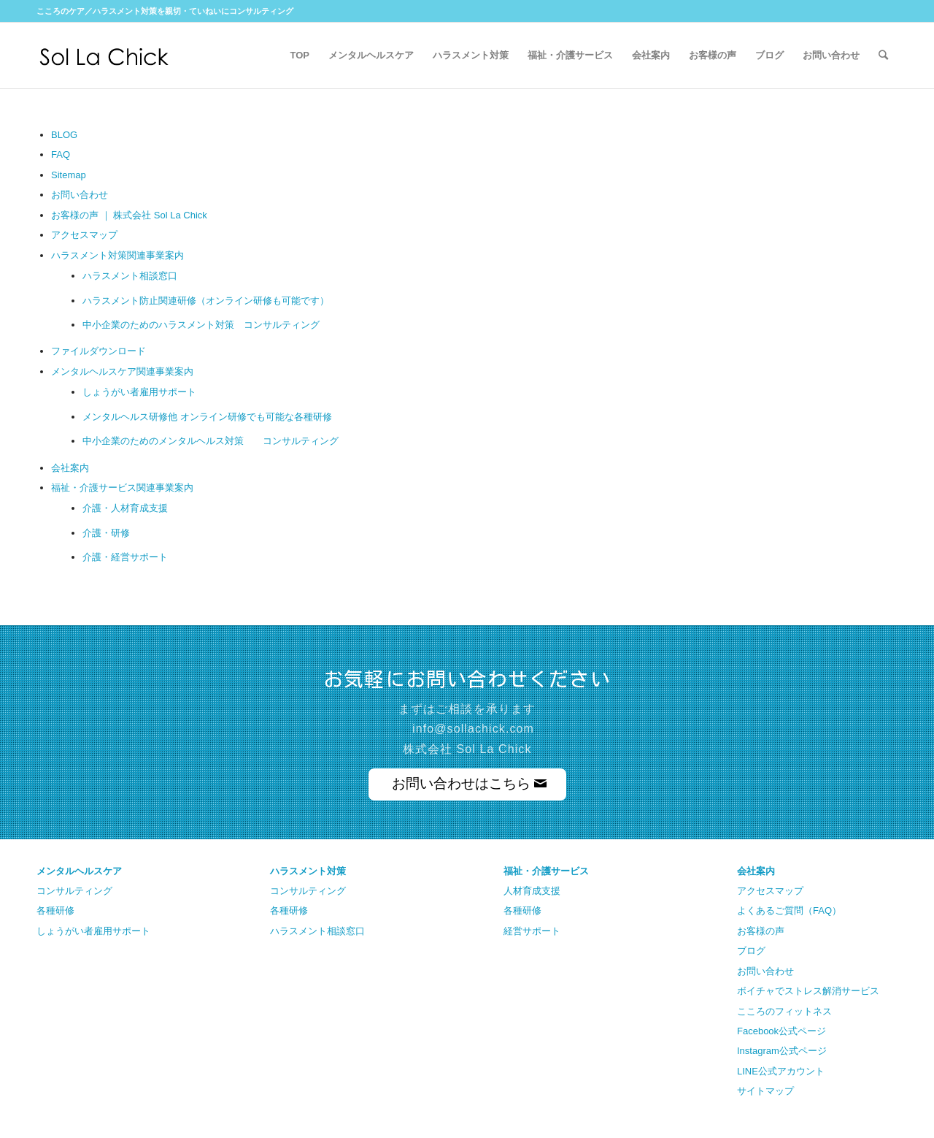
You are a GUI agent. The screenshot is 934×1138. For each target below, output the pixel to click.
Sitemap (68, 174)
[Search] (883, 55)
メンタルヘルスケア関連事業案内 (122, 371)
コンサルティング (74, 890)
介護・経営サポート (125, 556)
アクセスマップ (84, 234)
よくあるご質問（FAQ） (789, 910)
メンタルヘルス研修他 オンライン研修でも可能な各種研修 (207, 416)
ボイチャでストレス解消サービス (808, 990)
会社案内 (70, 467)
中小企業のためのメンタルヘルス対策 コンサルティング (210, 440)
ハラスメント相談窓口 (129, 275)
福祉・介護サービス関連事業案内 (122, 487)
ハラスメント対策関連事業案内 (117, 255)
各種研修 (55, 910)
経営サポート (531, 930)
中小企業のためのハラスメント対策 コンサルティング (201, 324)
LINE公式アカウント (781, 1071)
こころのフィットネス (784, 1011)
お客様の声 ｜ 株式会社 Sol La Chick (129, 215)
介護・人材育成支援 (125, 508)
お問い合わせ (79, 194)
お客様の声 (760, 930)
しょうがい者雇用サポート (139, 391)
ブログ (751, 950)
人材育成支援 (531, 890)
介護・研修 (106, 532)
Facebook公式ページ (781, 1031)
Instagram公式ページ (782, 1050)
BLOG (64, 134)
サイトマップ (765, 1090)
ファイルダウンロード (98, 350)
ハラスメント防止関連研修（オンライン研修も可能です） (205, 300)
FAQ (60, 154)
